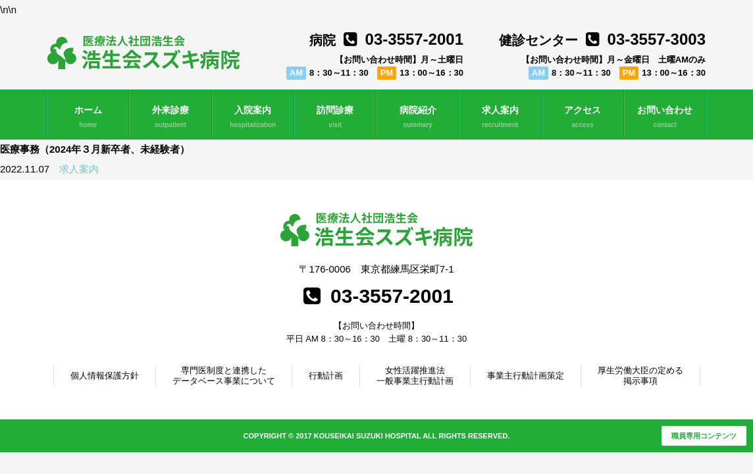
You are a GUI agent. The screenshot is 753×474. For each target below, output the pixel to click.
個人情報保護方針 (104, 376)
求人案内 (499, 117)
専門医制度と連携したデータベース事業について (223, 375)
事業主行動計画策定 (525, 376)
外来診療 (170, 117)
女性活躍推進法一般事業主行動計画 (415, 375)
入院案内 (253, 117)
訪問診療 (335, 117)
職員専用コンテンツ (704, 436)
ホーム (87, 117)
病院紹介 (417, 117)
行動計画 (326, 376)
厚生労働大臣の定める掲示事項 (640, 375)
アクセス (582, 117)
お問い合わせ (665, 117)
